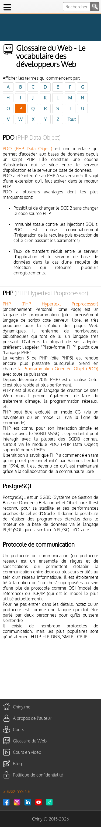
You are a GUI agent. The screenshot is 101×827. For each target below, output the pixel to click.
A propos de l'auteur (32, 718)
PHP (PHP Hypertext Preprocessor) (50, 304)
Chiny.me (21, 706)
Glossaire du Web (30, 740)
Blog (17, 763)
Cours (18, 729)
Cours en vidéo (27, 752)
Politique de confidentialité (38, 774)
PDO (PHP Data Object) (27, 148)
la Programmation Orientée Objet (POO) (58, 368)
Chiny (37, 819)
